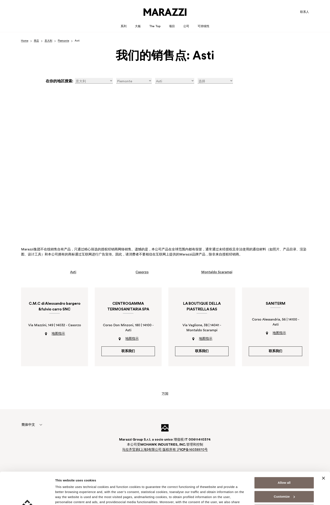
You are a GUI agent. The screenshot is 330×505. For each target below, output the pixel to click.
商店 (36, 41)
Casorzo (142, 272)
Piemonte (63, 41)
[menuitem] (28, 425)
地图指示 (58, 333)
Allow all (284, 450)
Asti (73, 272)
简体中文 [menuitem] (28, 425)
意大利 (48, 41)
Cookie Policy (180, 485)
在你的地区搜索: (59, 81)
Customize (284, 464)
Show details (65, 496)
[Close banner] (323, 446)
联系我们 (128, 351)
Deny (284, 478)
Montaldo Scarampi (216, 272)
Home (24, 41)
